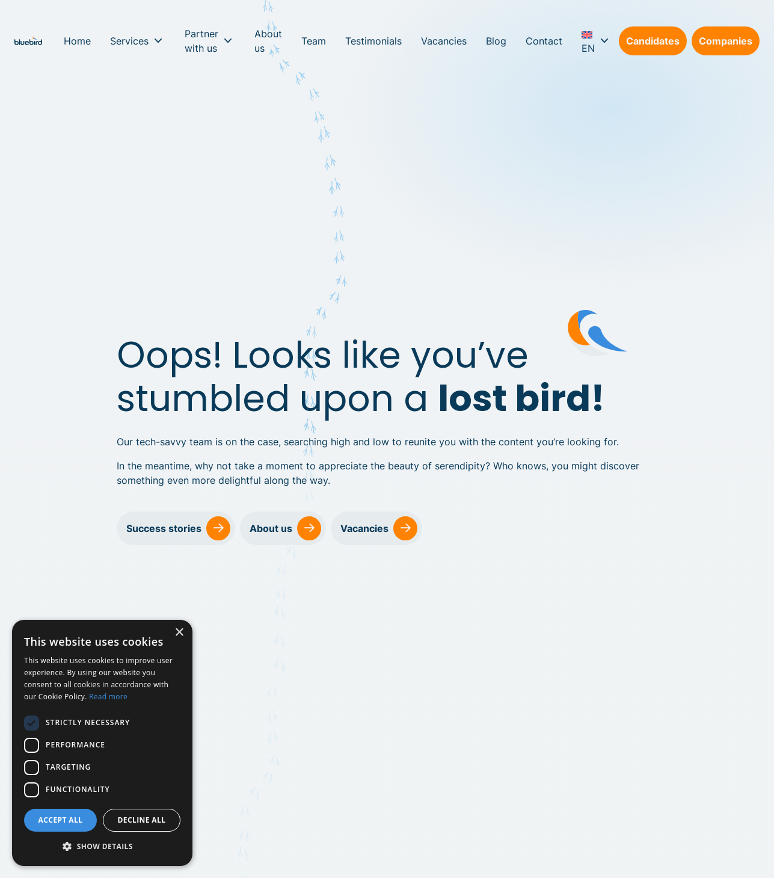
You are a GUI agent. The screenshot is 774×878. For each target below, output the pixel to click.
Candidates (653, 41)
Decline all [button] (142, 820)
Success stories (178, 528)
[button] (102, 846)
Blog (496, 41)
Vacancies (444, 41)
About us (268, 41)
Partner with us (201, 41)
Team (313, 41)
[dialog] (102, 743)
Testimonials (373, 41)
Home (77, 41)
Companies (725, 41)
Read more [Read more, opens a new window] (108, 696)
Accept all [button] (60, 820)
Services (129, 41)
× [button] (178, 632)
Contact (544, 41)
